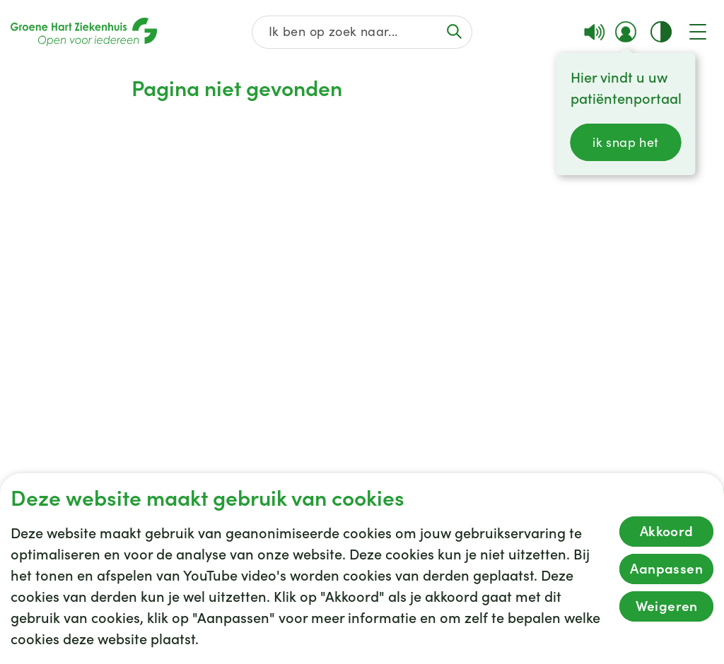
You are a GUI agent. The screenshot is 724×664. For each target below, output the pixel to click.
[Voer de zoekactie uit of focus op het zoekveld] (454, 31)
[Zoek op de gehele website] (362, 32)
